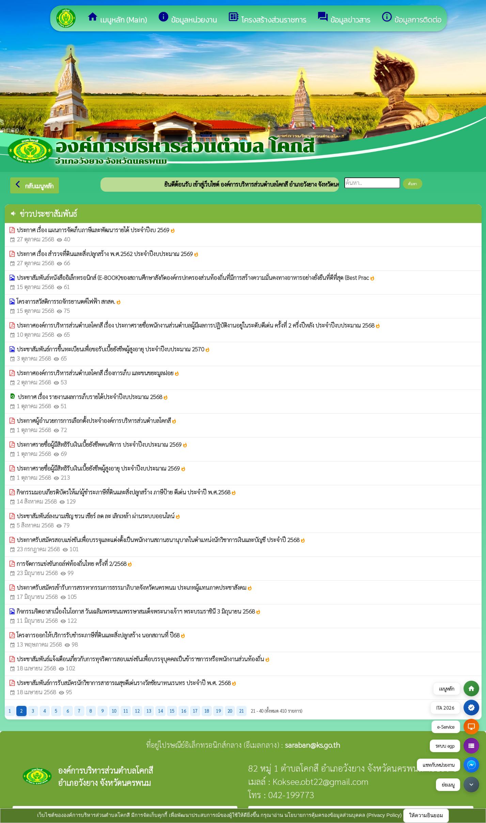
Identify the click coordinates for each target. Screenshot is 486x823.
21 (241, 711)
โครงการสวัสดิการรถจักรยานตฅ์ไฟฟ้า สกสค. (69, 301)
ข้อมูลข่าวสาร (343, 18)
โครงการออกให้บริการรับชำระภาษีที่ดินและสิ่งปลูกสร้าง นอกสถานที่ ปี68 (101, 635)
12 (137, 711)
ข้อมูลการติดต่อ (411, 18)
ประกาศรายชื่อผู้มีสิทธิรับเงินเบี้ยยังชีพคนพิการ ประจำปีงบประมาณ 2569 (102, 444)
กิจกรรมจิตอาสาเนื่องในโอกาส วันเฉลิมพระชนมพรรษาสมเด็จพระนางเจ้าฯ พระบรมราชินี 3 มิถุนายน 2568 (139, 611)
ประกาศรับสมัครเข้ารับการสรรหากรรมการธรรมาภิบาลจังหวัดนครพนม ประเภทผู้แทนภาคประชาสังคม (134, 587)
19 (218, 711)
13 (148, 711)
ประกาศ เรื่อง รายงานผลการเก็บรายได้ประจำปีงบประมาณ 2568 (93, 396)
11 (125, 711)
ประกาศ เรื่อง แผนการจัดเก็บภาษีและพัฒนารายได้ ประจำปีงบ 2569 (96, 230)
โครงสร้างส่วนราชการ (267, 18)
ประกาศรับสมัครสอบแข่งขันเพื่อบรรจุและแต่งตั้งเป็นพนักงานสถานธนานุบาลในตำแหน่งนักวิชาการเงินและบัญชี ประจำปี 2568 (161, 539)
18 (206, 711)
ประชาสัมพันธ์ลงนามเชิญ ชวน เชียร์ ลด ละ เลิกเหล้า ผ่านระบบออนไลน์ (99, 516)
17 (195, 711)
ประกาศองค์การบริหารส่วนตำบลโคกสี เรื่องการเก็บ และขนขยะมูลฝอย (98, 373)
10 (114, 711)
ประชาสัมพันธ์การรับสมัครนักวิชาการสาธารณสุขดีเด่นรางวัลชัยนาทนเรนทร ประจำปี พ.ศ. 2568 (127, 682)
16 (183, 711)
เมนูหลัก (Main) (117, 18)
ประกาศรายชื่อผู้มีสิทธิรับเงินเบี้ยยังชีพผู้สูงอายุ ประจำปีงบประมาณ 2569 (101, 468)
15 (172, 711)
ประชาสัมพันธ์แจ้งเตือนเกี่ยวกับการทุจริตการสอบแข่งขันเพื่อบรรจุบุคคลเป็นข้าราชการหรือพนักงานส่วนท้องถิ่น (143, 659)
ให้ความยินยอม (426, 815)
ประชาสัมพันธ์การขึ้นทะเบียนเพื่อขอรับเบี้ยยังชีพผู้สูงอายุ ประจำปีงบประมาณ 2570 (113, 349)
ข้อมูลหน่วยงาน (187, 18)
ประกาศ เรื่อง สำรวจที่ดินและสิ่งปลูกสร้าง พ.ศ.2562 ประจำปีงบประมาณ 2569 (108, 253)
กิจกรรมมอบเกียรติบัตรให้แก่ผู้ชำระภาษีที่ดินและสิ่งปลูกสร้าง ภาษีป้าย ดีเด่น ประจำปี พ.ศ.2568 (126, 492)
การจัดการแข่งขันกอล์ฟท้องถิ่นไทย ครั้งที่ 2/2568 (74, 563)
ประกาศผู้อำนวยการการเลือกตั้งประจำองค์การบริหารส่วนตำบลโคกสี (97, 420)
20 (230, 711)
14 (160, 711)
